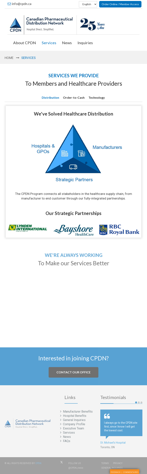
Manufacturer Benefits (77, 411)
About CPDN (24, 42)
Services (49, 42)
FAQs (66, 441)
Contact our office (73, 372)
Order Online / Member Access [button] (120, 4)
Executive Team (73, 428)
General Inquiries (74, 420)
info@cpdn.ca (19, 4)
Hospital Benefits (74, 416)
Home (9, 58)
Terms (105, 463)
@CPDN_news (75, 468)
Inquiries (85, 42)
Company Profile (73, 424)
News (67, 42)
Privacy (117, 463)
